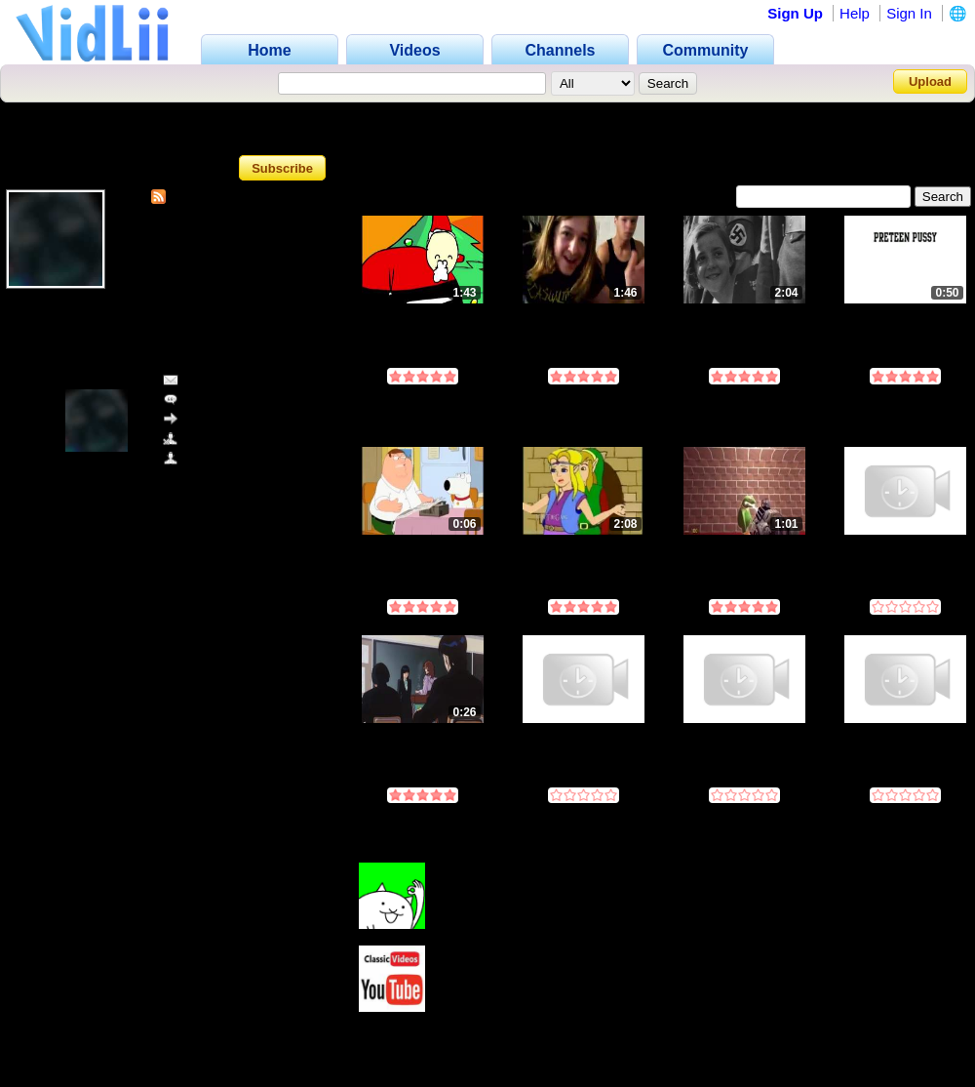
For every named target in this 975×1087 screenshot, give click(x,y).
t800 (450, 868)
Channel (406, 127)
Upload (930, 81)
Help (854, 13)
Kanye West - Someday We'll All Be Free (744, 322)
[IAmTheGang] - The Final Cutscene (583, 554)
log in (630, 1059)
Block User (204, 439)
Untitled (422, 546)
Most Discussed (525, 197)
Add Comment (213, 400)
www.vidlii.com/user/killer (166, 483)
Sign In (909, 13)
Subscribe (282, 168)
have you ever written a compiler (423, 742)
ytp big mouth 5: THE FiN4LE (744, 554)
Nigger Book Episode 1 (583, 322)
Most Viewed (440, 197)
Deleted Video (906, 546)
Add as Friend (212, 459)
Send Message (215, 381)
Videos (484, 127)
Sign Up (795, 13)
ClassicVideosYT (489, 951)
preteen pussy (905, 314)
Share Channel (215, 420)
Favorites (565, 127)
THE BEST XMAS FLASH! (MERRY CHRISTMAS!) (422, 322)
